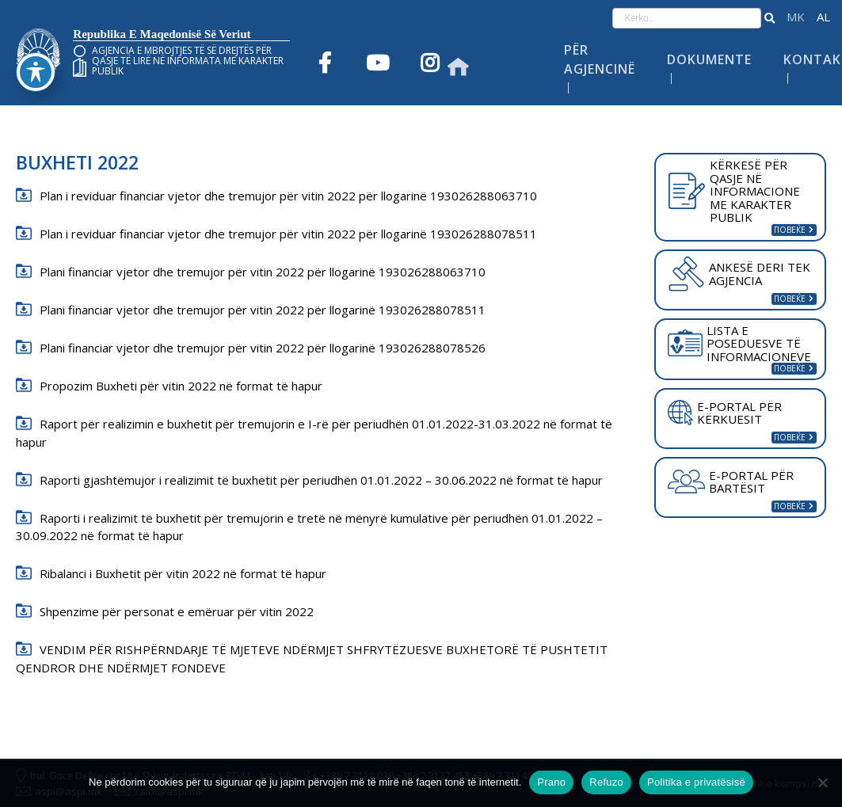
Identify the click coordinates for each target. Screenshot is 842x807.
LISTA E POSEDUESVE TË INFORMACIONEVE (739, 343)
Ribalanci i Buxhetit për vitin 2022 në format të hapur (183, 573)
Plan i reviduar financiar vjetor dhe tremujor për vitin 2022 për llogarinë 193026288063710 (288, 196)
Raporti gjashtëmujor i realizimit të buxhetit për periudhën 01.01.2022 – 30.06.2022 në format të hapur (321, 480)
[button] (769, 18)
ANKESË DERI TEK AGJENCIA (739, 273)
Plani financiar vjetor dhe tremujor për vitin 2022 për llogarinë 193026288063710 (263, 272)
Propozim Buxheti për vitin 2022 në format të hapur (181, 386)
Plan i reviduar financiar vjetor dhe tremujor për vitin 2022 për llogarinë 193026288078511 (288, 234)
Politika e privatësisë (696, 782)
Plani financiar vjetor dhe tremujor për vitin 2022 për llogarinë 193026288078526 (263, 348)
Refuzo (606, 782)
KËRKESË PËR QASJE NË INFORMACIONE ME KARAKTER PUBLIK (734, 191)
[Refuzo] (822, 782)
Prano (551, 782)
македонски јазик (796, 17)
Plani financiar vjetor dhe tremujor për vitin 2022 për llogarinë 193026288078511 (263, 310)
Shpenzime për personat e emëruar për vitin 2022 (177, 611)
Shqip (823, 17)
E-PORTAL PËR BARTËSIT (731, 482)
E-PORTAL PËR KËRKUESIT (725, 413)
